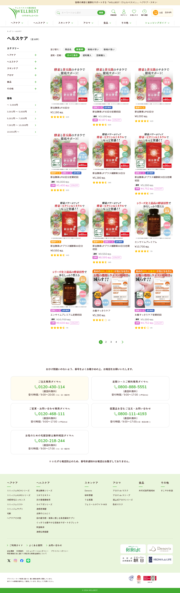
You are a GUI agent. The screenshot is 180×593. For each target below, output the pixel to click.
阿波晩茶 (40, 527)
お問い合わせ (55, 545)
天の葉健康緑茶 (43, 500)
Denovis (88, 490)
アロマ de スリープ (121, 495)
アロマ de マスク (120, 490)
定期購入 (100, 55)
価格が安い (93, 49)
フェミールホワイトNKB (96, 504)
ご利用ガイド (16, 545)
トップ (9, 31)
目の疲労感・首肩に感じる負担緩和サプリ (55, 518)
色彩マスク (118, 504)
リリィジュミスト (15, 504)
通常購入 (87, 55)
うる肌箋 (89, 500)
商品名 (68, 49)
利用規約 (19, 551)
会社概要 (10, 551)
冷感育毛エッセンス (16, 500)
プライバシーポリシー (59, 551)
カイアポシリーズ (44, 504)
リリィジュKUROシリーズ (18, 495)
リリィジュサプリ (15, 509)
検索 (101, 12)
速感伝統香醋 (42, 532)
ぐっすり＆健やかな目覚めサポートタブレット (57, 522)
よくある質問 (35, 545)
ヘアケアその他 (14, 518)
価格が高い (109, 49)
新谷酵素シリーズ (44, 490)
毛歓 (9, 513)
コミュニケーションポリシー (37, 551)
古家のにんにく (43, 513)
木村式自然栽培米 (147, 490)
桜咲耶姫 (89, 495)
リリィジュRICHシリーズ (18, 490)
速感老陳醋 (41, 509)
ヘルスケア (18, 31)
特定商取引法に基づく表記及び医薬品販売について (27, 554)
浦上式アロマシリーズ (123, 500)
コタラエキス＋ (43, 495)
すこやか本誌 (167, 490)
